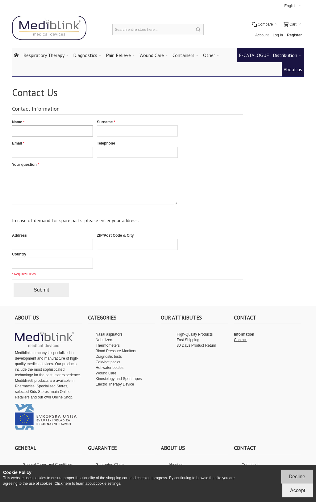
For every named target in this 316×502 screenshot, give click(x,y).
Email (17, 143)
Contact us (250, 465)
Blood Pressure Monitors (116, 351)
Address (19, 235)
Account (261, 35)
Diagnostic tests (109, 356)
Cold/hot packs (108, 362)
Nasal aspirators (109, 334)
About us (175, 465)
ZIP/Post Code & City (115, 235)
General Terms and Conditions (48, 465)
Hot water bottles (109, 367)
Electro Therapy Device (115, 384)
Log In (278, 35)
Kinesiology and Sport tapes (119, 379)
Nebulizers (104, 340)
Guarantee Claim (110, 465)
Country (19, 254)
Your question (24, 164)
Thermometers (108, 345)
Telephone (106, 143)
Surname (105, 122)
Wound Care (106, 373)
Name (17, 122)
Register (294, 35)
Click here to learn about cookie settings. (88, 483)
